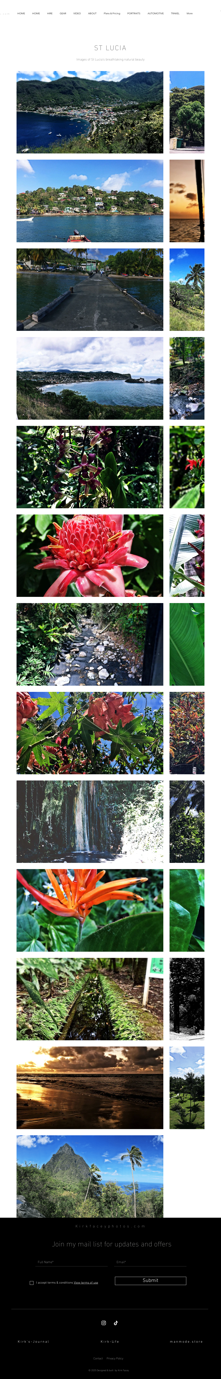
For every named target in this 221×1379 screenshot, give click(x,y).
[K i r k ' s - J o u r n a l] (33, 1342)
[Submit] (150, 1281)
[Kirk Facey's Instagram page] (104, 1323)
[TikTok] (116, 1323)
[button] (77, 13)
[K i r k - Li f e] (110, 1342)
